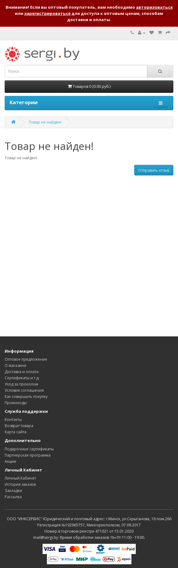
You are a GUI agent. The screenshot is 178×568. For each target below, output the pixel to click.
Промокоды (16, 402)
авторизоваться (154, 7)
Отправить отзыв (153, 170)
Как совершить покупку (26, 396)
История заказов (20, 484)
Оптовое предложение (26, 359)
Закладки (13, 490)
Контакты (13, 419)
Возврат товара (19, 425)
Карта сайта (15, 432)
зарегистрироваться (47, 13)
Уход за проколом (21, 384)
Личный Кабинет (20, 478)
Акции (10, 461)
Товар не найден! (45, 122)
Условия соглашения (24, 390)
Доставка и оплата (22, 371)
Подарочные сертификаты (29, 449)
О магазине (15, 365)
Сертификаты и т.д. (22, 378)
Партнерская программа (28, 455)
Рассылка (13, 496)
